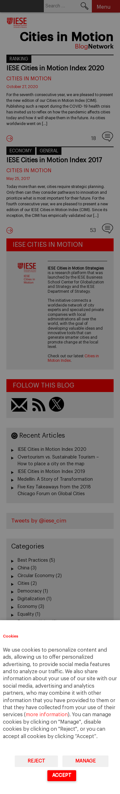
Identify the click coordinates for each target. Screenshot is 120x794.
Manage (85, 761)
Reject (36, 761)
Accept (61, 775)
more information (47, 714)
